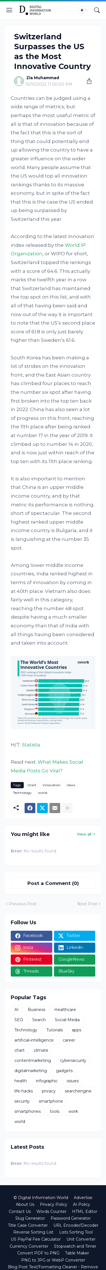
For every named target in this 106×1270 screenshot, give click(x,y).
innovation (51, 785)
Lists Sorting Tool (76, 1232)
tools (54, 1111)
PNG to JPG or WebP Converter (53, 1260)
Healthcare (65, 1009)
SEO (18, 1019)
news (71, 785)
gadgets (64, 1070)
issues (73, 1080)
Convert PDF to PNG (38, 1253)
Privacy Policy (53, 1204)
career (69, 1040)
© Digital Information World (41, 1197)
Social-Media (67, 1019)
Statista (31, 745)
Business (36, 1009)
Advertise (83, 1197)
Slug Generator (30, 1218)
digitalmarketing (30, 1070)
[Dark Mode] (83, 10)
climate (41, 1050)
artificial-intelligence (34, 1040)
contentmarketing (32, 1060)
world (42, 792)
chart (32, 785)
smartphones (27, 1111)
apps (76, 1030)
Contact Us (20, 1211)
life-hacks (23, 1091)
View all (84, 834)
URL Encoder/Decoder (75, 1225)
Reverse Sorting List (33, 1232)
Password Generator (71, 1218)
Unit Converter (81, 1239)
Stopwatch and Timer (75, 1246)
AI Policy (81, 1204)
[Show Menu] (9, 10)
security (22, 1101)
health (20, 1080)
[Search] (96, 10)
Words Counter (51, 1211)
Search (39, 1019)
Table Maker (77, 1253)
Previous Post (22, 903)
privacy (49, 1091)
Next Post (87, 903)
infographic (47, 1080)
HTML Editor (84, 1211)
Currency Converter (29, 1246)
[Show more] (67, 808)
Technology (22, 792)
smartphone (51, 1101)
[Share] (87, 81)
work (73, 1111)
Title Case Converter (28, 1225)
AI (16, 1009)
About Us (25, 1204)
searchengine (78, 1091)
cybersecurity (73, 1060)
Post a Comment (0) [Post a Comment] (53, 883)
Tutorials (54, 1030)
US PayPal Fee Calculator (36, 1239)
